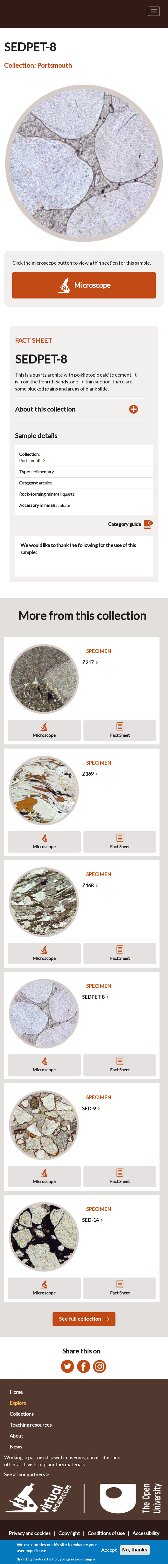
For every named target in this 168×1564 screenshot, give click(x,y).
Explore (18, 1403)
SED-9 (89, 1108)
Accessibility (145, 1533)
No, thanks (134, 1550)
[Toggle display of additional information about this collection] (133, 409)
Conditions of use (106, 1533)
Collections (22, 1414)
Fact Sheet (120, 735)
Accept (109, 1550)
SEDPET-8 (93, 997)
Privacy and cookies (30, 1533)
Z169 (88, 774)
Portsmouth (30, 460)
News (16, 1447)
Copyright (69, 1533)
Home (16, 1392)
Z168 (88, 885)
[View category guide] (147, 524)
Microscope (44, 735)
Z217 (88, 662)
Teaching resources (31, 1425)
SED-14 (90, 1220)
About (16, 1436)
